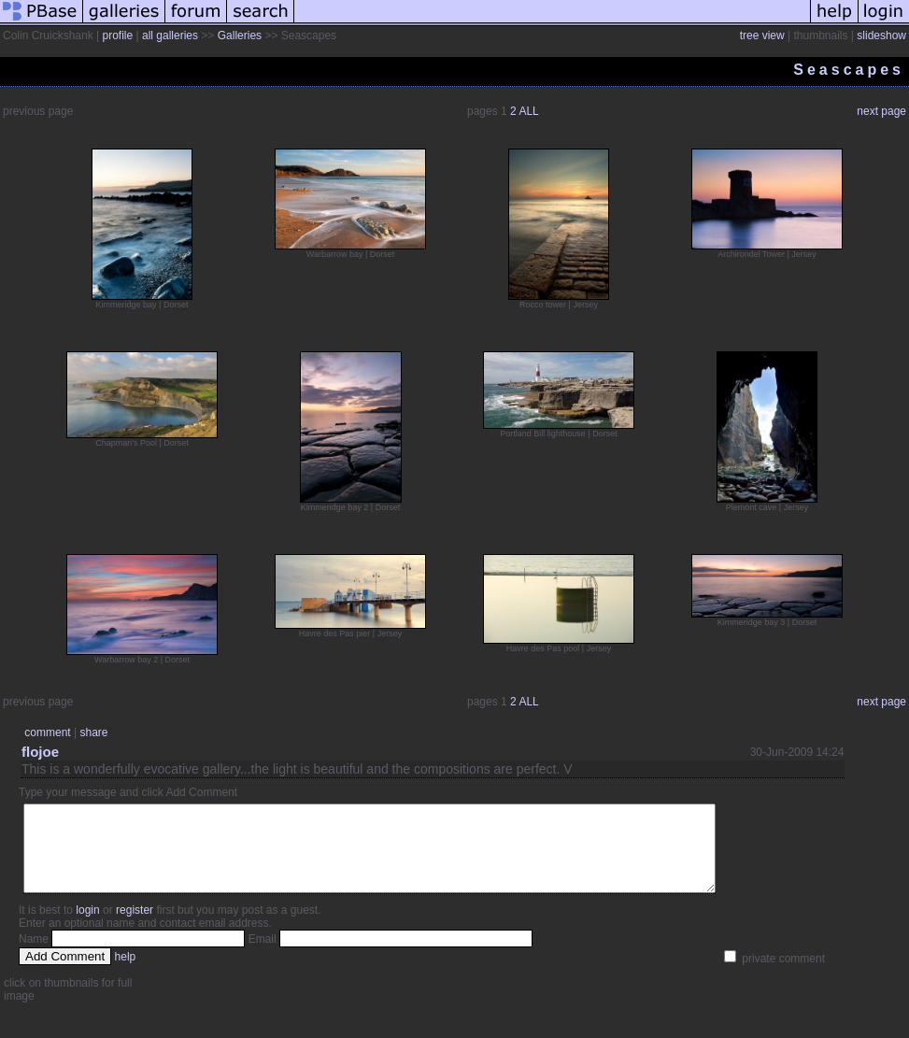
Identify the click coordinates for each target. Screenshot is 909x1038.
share (93, 732)
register (134, 926)
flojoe (40, 752)
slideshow (881, 35)
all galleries (170, 35)
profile (118, 35)
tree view (762, 35)
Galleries (240, 35)
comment (47, 732)
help (125, 973)
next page (881, 111)
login (87, 926)
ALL (528, 111)
